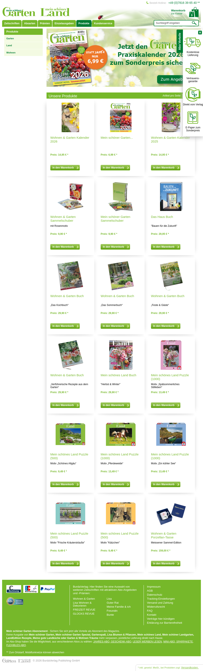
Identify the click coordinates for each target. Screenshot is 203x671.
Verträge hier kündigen (161, 618)
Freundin (112, 610)
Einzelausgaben (64, 23)
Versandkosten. (190, 667)
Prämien (45, 23)
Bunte (110, 614)
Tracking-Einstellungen (161, 598)
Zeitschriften (11, 23)
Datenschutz (154, 594)
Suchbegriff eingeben (168, 23)
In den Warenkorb (65, 167)
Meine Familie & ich (119, 606)
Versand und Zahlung (160, 602)
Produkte (83, 23)
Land (9, 45)
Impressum (153, 586)
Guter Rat (113, 602)
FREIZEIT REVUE (84, 609)
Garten (10, 38)
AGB (150, 590)
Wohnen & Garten (84, 598)
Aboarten (29, 23)
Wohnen (10, 52)
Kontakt (151, 614)
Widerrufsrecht (156, 606)
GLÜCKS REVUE (84, 613)
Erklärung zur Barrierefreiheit (164, 622)
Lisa (109, 598)
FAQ (149, 610)
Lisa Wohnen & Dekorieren (82, 604)
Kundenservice (103, 23)
